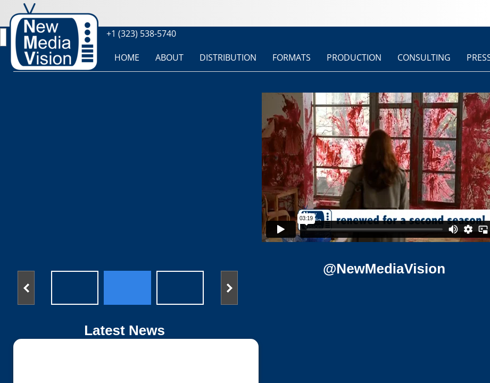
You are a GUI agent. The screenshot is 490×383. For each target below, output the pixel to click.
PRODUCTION (354, 57)
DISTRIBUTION (228, 57)
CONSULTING (424, 57)
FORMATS (291, 57)
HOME (126, 57)
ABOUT (169, 57)
